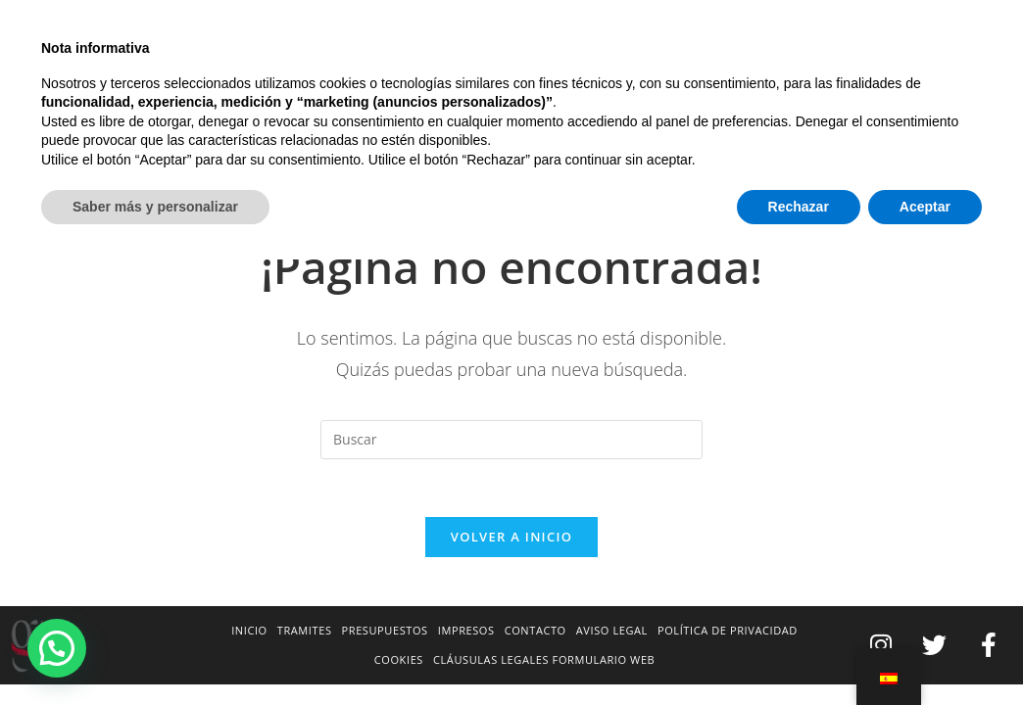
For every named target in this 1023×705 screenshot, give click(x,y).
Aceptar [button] (925, 651)
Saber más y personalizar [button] (155, 651)
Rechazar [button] (798, 651)
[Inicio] (832, 134)
